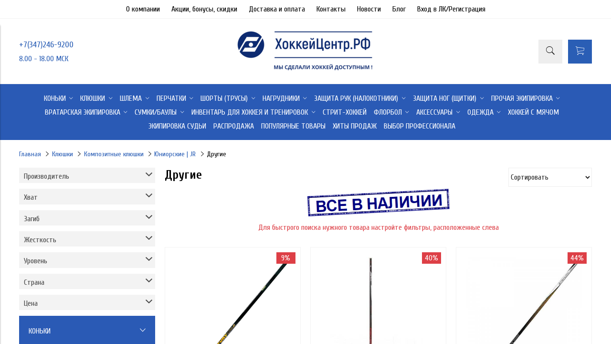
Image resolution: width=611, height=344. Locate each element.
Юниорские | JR (175, 154)
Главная (30, 154)
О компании (143, 9)
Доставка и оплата (277, 9)
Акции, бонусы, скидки (204, 9)
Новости (369, 9)
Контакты (331, 9)
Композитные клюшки (114, 154)
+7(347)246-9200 (46, 45)
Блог (399, 9)
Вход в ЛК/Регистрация (451, 9)
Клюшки (62, 154)
